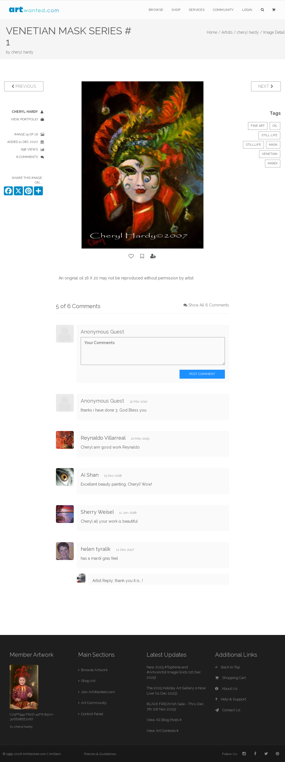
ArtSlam (55, 754)
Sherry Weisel (97, 512)
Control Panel (92, 714)
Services (197, 10)
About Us (226, 688)
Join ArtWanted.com (98, 692)
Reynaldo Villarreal (103, 438)
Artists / (229, 32)
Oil (274, 126)
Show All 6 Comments (208, 305)
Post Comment (202, 374)
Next (266, 86)
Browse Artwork (94, 670)
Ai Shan (90, 475)
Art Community (94, 703)
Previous (23, 86)
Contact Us (227, 710)
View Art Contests (162, 731)
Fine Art (258, 126)
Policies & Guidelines (100, 754)
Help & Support (230, 699)
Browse (156, 10)
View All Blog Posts (164, 720)
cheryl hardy (22, 52)
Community (223, 10)
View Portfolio (24, 119)
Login (247, 10)
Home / (213, 32)
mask (273, 145)
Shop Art (88, 681)
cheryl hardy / (249, 32)
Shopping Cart (230, 678)
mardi (272, 163)
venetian (269, 154)
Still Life (269, 135)
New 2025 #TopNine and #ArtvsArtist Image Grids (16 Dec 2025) (174, 672)
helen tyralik (95, 549)
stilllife (253, 145)
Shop (175, 10)
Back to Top (227, 667)
